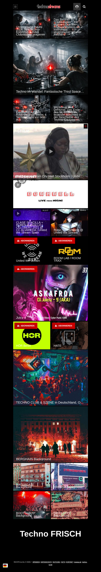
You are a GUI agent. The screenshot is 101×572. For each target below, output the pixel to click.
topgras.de (77, 562)
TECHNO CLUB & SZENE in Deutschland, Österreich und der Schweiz (50, 402)
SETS (63, 562)
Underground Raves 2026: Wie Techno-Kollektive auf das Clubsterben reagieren (30, 30)
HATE (57, 345)
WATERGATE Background (25, 486)
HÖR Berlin (23, 345)
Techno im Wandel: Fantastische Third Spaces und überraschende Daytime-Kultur (50, 91)
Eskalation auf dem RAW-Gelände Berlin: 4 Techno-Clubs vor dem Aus (31, 116)
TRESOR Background (68, 487)
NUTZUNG (56, 562)
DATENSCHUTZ (46, 562)
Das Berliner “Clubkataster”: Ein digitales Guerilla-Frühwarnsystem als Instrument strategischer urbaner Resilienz (68, 27)
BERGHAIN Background (33, 459)
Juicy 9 (21, 317)
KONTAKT (69, 562)
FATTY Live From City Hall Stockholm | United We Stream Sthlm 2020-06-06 (50, 176)
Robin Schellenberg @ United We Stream (68, 231)
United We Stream (28, 260)
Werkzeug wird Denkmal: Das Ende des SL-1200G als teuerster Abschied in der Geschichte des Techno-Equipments (67, 113)
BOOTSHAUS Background (25, 514)
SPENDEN (36, 562)
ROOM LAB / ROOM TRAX (67, 259)
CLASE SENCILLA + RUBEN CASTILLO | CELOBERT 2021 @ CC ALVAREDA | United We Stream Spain (31, 227)
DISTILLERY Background (62, 514)
